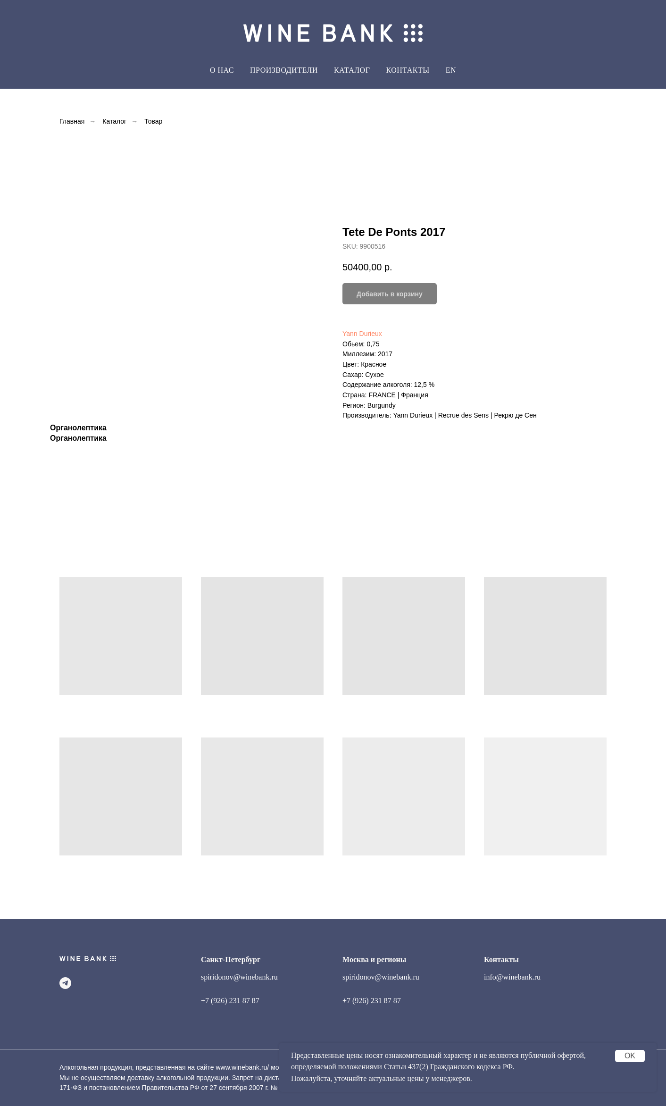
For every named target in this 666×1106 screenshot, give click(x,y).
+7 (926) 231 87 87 (230, 1001)
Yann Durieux (362, 333)
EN (451, 70)
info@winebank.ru (512, 977)
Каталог (114, 121)
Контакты (407, 70)
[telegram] (65, 983)
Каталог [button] (352, 70)
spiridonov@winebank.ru (239, 977)
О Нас (222, 70)
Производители (284, 70)
